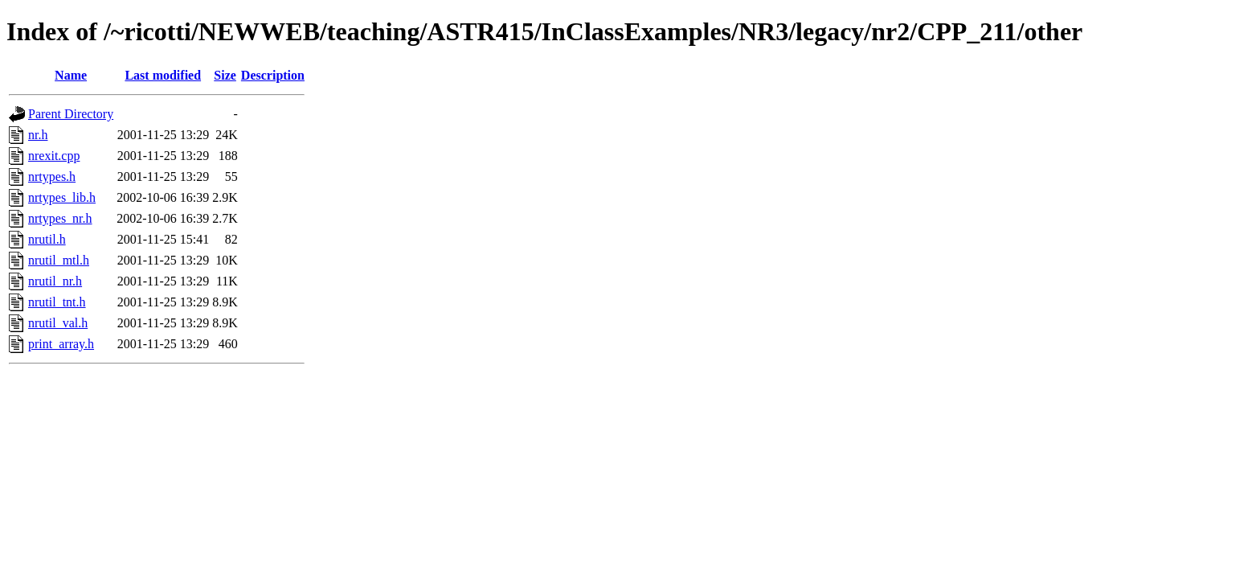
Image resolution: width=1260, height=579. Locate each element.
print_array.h (61, 344)
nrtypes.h (52, 176)
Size (225, 75)
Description (273, 75)
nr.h (37, 135)
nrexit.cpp (54, 155)
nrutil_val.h (58, 323)
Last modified (163, 75)
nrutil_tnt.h (57, 302)
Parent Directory (70, 114)
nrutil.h (47, 239)
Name (71, 75)
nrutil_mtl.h (58, 260)
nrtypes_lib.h (62, 197)
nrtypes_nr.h (60, 218)
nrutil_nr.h (55, 281)
